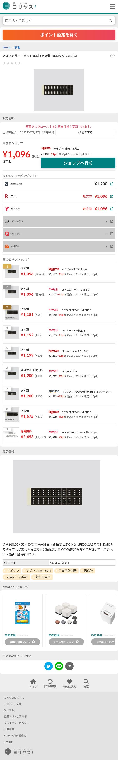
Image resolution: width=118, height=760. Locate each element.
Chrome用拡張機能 (15, 735)
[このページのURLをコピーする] (69, 666)
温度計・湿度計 (17, 577)
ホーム (7, 47)
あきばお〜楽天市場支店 (66, 148)
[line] (59, 667)
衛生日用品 (42, 577)
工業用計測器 (67, 571)
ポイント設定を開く (59, 34)
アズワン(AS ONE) (38, 571)
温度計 (88, 571)
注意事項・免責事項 (15, 716)
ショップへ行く (78, 162)
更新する (85, 132)
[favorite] (112, 56)
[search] (111, 20)
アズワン (13, 571)
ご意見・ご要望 (13, 703)
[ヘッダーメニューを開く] (111, 6)
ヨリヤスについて (14, 697)
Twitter (8, 741)
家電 (17, 47)
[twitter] (48, 667)
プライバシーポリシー (16, 722)
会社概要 (9, 729)
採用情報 (9, 710)
